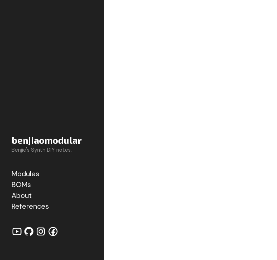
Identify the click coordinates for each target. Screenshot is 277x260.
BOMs (21, 184)
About (22, 195)
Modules (25, 173)
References (30, 206)
